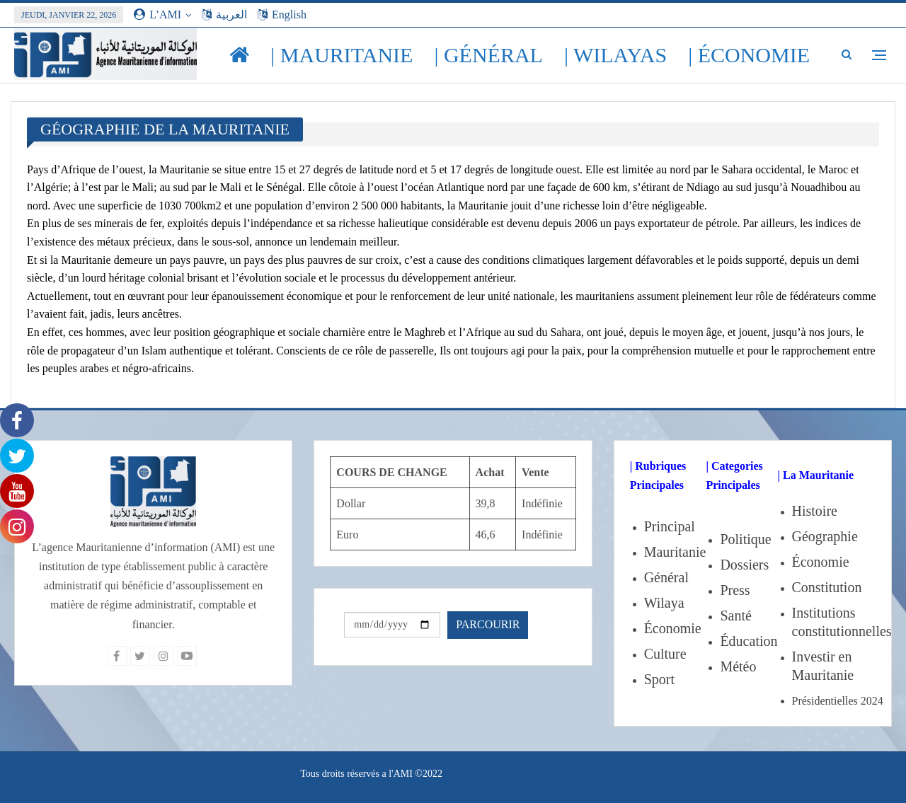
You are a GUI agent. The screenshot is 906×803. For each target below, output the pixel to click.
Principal (669, 526)
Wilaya (664, 603)
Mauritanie (675, 552)
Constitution (827, 587)
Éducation (748, 641)
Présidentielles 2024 (837, 701)
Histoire (814, 511)
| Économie (749, 55)
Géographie (825, 536)
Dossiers (744, 564)
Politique (745, 539)
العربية (224, 14)
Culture (665, 654)
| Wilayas (615, 55)
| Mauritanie (341, 55)
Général (666, 577)
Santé (735, 615)
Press (735, 590)
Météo (738, 666)
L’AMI (157, 14)
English (282, 14)
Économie (672, 628)
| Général (488, 55)
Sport (659, 679)
